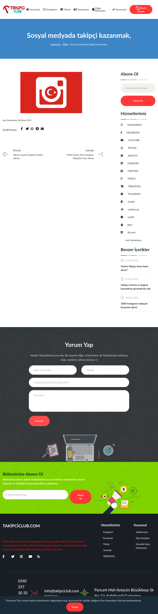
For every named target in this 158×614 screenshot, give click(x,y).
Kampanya (83, 9)
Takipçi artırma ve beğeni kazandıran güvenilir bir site (136, 286)
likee (131, 224)
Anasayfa (34, 9)
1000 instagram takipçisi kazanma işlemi (134, 305)
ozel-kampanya (135, 240)
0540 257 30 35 (23, 587)
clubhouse (135, 209)
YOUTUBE (135, 140)
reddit (133, 216)
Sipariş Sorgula (141, 9)
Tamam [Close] (74, 607)
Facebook (107, 538)
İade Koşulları (142, 538)
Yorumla (39, 421)
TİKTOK (134, 147)
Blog (65, 44)
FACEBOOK (135, 132)
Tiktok (67, 9)
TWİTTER (134, 170)
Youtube (106, 550)
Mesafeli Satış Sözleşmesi (142, 546)
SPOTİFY (134, 155)
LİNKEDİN (135, 163)
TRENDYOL (136, 186)
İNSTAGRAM (136, 124)
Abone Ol (138, 100)
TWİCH (133, 178)
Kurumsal (121, 9)
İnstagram (51, 9)
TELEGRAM (136, 193)
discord (133, 232)
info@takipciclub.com (61, 591)
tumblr (133, 201)
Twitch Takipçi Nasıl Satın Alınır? (134, 268)
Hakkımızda (141, 532)
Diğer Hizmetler (102, 9)
